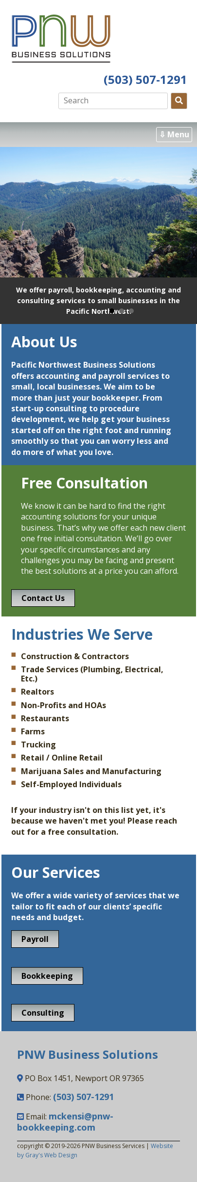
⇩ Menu (174, 134)
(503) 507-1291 (145, 79)
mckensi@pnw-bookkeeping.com (65, 1121)
